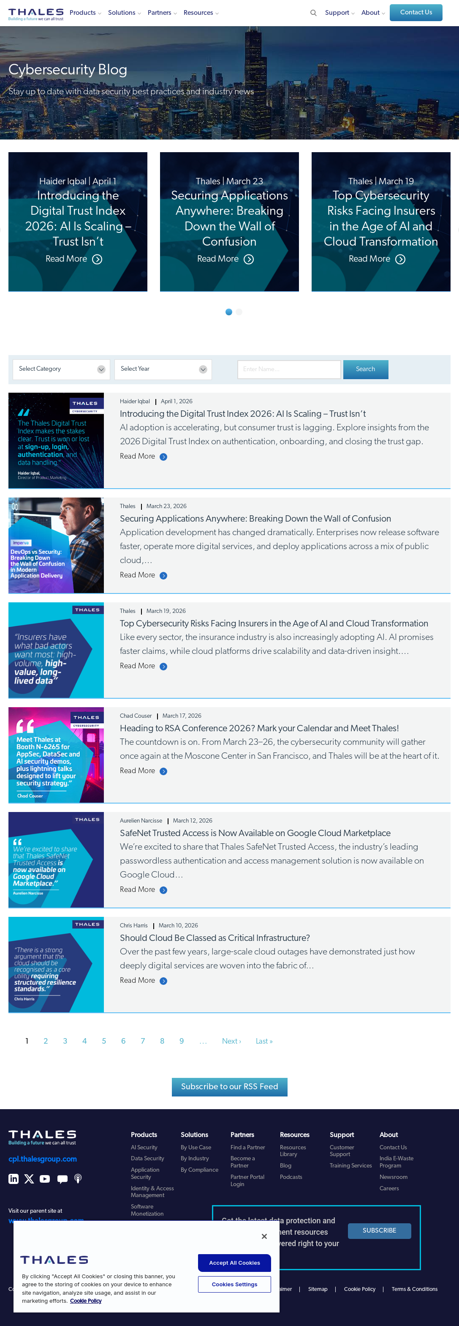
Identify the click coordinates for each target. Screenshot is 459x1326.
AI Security (144, 1148)
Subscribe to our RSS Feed (230, 1087)
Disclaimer (280, 1289)
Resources (198, 13)
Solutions (122, 13)
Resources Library (293, 1151)
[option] (78, 222)
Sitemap (318, 1289)
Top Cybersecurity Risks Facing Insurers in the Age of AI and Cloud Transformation (274, 624)
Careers (389, 1189)
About (370, 13)
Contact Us (416, 12)
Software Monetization (147, 1210)
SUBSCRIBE (380, 1231)
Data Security (147, 1159)
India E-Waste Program (396, 1162)
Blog (285, 1166)
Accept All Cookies (234, 1262)
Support (337, 13)
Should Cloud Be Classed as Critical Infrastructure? (215, 938)
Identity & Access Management (152, 1192)
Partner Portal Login (247, 1181)
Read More (137, 457)
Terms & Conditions (414, 1289)
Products (83, 13)
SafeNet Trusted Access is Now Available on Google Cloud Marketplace (255, 834)
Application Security (145, 1174)
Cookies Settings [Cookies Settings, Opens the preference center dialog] (235, 1284)
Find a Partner (248, 1148)
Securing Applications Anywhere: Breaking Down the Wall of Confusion (255, 519)
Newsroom (393, 1177)
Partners (159, 13)
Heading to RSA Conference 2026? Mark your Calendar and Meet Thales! (259, 729)
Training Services (351, 1166)
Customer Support (342, 1151)
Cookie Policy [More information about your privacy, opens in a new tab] (85, 1301)
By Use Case (196, 1148)
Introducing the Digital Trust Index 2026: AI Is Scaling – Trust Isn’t (243, 414)
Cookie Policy (359, 1289)
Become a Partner (243, 1162)
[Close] (264, 1236)
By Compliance (199, 1170)
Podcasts (291, 1177)
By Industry (195, 1159)
